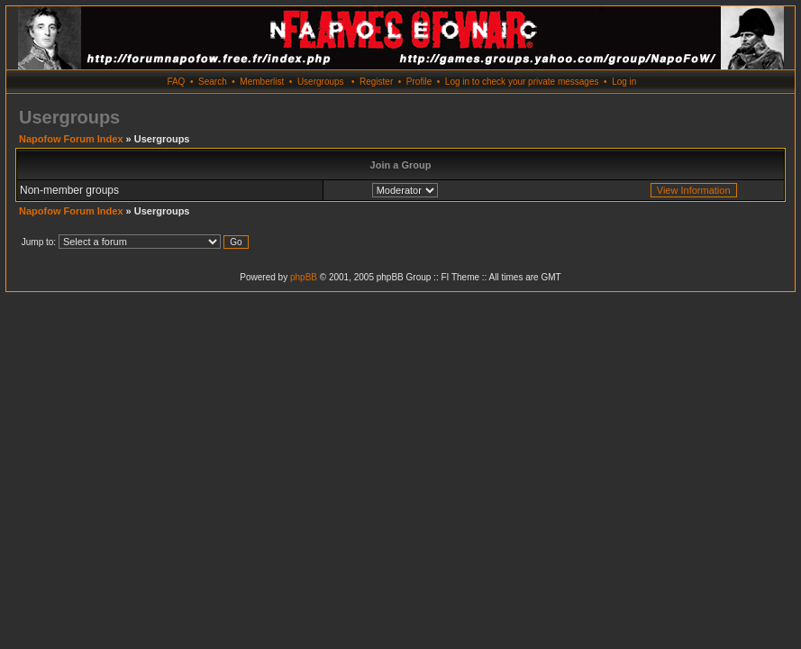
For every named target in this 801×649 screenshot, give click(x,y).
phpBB (303, 277)
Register (376, 82)
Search (212, 82)
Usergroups (320, 82)
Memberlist (262, 82)
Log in (624, 82)
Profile (419, 82)
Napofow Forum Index (71, 138)
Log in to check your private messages (522, 82)
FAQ (176, 82)
